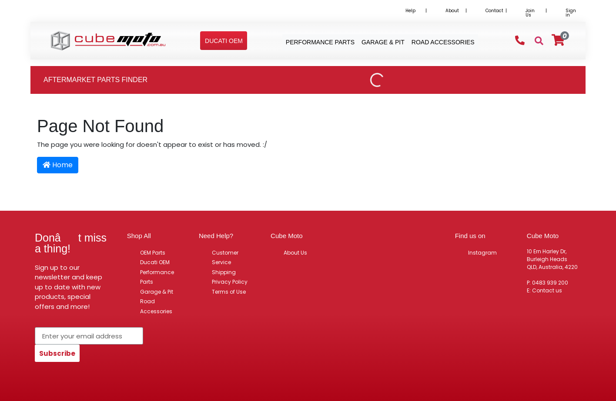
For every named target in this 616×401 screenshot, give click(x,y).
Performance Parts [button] (320, 42)
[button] (224, 40)
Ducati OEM (155, 262)
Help (410, 10)
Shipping (224, 272)
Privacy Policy (230, 281)
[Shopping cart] (558, 40)
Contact (494, 10)
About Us (295, 252)
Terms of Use (229, 291)
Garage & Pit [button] (383, 42)
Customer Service (225, 257)
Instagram (482, 252)
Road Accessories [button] (443, 42)
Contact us (547, 290)
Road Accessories (156, 306)
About (452, 10)
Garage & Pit (156, 291)
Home (58, 165)
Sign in (571, 12)
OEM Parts (152, 252)
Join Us (530, 12)
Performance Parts (157, 277)
